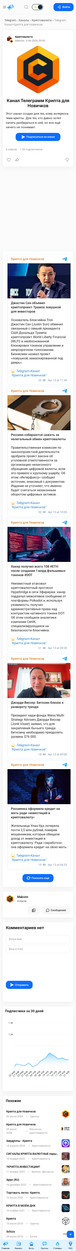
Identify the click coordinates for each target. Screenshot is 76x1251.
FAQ (70, 1245)
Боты (31, 1245)
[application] (38, 1050)
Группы (45, 1245)
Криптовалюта (42, 20)
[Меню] (4, 7)
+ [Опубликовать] (68, 1233)
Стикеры (57, 1245)
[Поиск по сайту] (26, 7)
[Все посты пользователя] (34, 910)
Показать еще (38, 878)
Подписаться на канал (38, 137)
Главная (5, 1245)
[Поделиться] (17, 159)
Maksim (22, 897)
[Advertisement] (38, 209)
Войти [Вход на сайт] (63, 7)
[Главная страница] (10, 7)
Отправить (19, 985)
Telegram (10, 20)
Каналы (24, 20)
